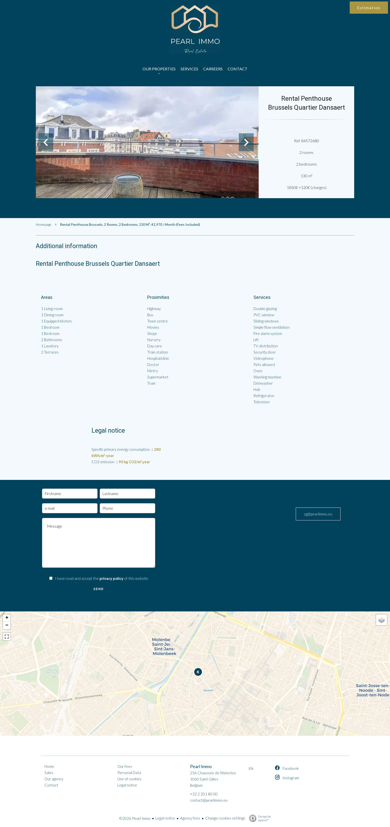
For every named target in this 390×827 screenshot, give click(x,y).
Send (99, 589)
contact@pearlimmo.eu (209, 800)
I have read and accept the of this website (101, 578)
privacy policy (111, 578)
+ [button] (6, 618)
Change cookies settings (225, 818)
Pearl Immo (201, 766)
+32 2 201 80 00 (204, 794)
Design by (258, 818)
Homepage (43, 224)
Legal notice (165, 818)
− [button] (6, 625)
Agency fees (190, 818)
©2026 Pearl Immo (134, 818)
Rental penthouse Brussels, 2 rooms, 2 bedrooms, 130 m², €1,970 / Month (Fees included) (130, 224)
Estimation (369, 7)
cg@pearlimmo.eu (318, 514)
